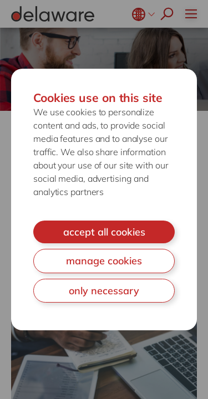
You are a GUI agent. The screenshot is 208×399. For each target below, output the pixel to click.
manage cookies (104, 260)
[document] (104, 200)
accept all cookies (104, 232)
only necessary (104, 290)
